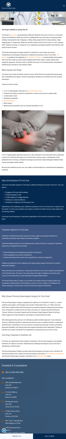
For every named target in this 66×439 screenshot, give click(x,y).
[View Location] (3, 382)
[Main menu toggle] (64, 6)
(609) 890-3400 (42, 356)
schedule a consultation (55, 354)
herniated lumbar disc (35, 91)
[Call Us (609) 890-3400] (12, 372)
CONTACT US (16, 436)
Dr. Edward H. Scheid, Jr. (34, 57)
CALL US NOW (49, 436)
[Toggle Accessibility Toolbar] (4, 430)
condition (14, 35)
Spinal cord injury (9, 101)
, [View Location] (11, 394)
